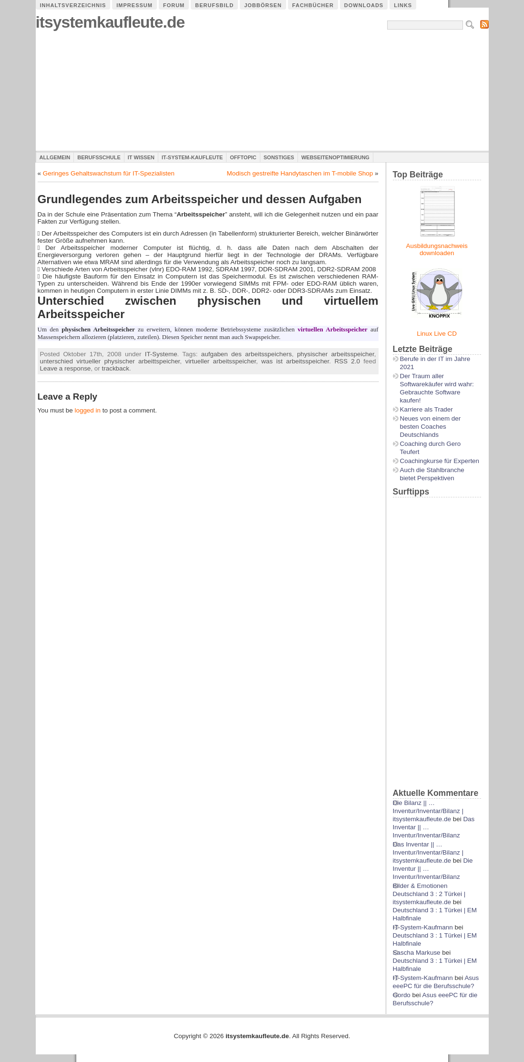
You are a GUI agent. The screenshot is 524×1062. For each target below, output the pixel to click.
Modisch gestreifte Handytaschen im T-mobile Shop (300, 173)
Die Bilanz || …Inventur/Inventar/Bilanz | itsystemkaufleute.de (428, 811)
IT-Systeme (161, 354)
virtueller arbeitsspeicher (220, 361)
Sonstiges (279, 157)
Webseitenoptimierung (335, 157)
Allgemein (55, 157)
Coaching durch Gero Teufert (430, 447)
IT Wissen (141, 157)
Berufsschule (98, 157)
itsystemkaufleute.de (110, 22)
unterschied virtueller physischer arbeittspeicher (110, 361)
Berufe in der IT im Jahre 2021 (435, 363)
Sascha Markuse (417, 952)
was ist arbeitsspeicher (295, 361)
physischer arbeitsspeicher (335, 354)
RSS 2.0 (347, 361)
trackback (116, 368)
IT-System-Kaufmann (423, 927)
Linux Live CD (437, 333)
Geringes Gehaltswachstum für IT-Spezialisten (109, 173)
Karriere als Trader (426, 409)
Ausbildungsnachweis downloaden (437, 249)
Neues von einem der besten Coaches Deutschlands (430, 426)
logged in (87, 410)
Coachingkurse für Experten (440, 460)
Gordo (402, 995)
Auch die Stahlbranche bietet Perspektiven (432, 474)
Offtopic (243, 157)
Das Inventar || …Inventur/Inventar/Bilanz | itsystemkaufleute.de (428, 852)
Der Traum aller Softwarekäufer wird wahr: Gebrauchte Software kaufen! (437, 388)
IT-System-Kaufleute (192, 157)
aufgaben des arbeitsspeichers (246, 354)
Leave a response (65, 368)
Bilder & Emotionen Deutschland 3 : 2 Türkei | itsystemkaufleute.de (429, 894)
